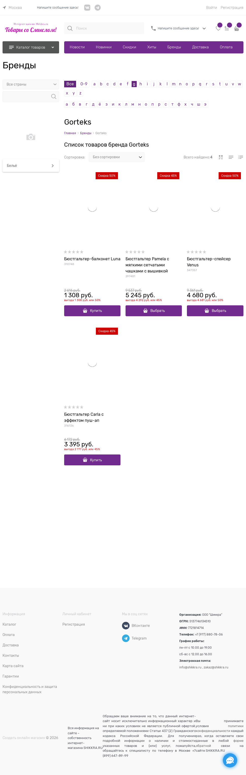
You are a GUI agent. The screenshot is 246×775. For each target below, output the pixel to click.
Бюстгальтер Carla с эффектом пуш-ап (84, 417)
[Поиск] (70, 28)
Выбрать (157, 311)
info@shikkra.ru (190, 667)
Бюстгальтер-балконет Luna (92, 259)
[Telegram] (126, 638)
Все (70, 84)
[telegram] (98, 9)
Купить (96, 311)
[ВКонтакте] (126, 625)
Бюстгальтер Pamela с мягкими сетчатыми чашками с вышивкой (147, 265)
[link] (12, 8)
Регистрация (232, 8)
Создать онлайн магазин (24, 738)
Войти (211, 8)
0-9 (83, 84)
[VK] (87, 9)
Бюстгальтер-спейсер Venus (209, 262)
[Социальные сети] (230, 760)
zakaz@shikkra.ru (216, 667)
